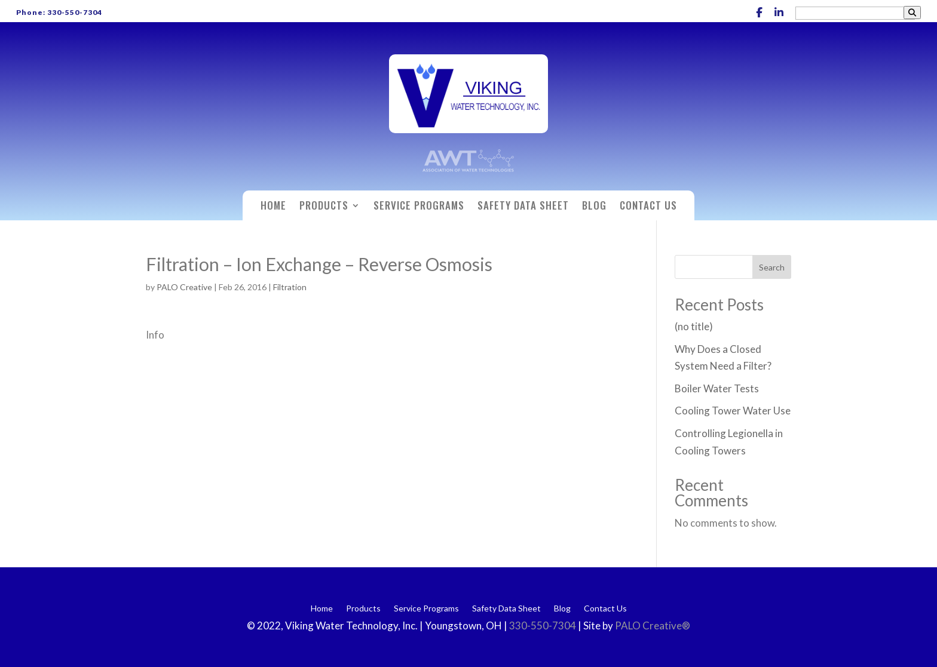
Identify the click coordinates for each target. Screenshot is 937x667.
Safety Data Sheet (523, 207)
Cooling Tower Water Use (733, 410)
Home (273, 207)
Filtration (290, 287)
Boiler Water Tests (717, 388)
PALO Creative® (652, 625)
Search (772, 267)
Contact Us (648, 207)
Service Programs (418, 207)
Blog (594, 207)
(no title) (694, 326)
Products (323, 207)
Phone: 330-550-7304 (59, 12)
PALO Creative (184, 287)
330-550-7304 (543, 625)
